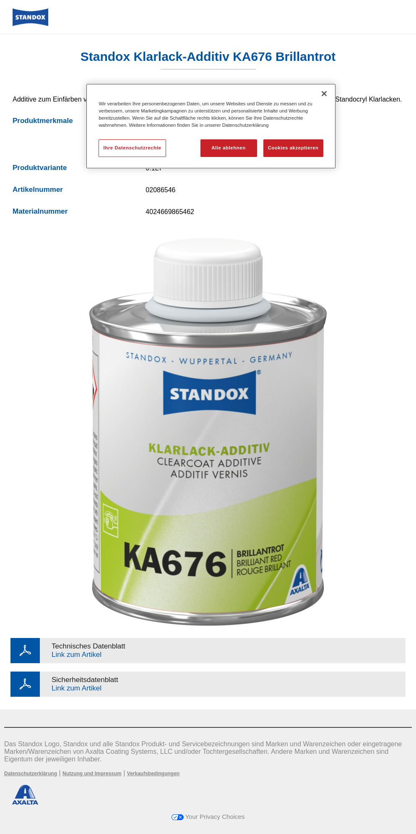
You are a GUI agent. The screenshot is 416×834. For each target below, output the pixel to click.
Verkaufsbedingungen (153, 773)
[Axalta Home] (30, 24)
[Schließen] (324, 93)
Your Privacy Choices (208, 816)
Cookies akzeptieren (293, 147)
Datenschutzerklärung (30, 773)
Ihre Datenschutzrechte (132, 147)
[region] (210, 126)
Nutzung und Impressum (92, 773)
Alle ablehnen (228, 147)
